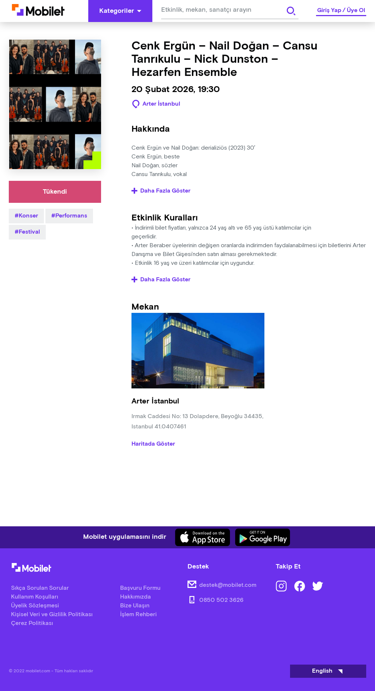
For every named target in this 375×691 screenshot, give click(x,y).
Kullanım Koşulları (34, 597)
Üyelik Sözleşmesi (35, 606)
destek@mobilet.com (227, 585)
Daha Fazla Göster (160, 191)
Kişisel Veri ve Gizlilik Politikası (52, 614)
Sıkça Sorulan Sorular (40, 588)
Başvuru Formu (140, 588)
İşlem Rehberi (138, 614)
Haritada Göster (153, 444)
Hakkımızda (135, 597)
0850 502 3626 (221, 600)
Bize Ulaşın (134, 606)
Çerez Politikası (32, 623)
